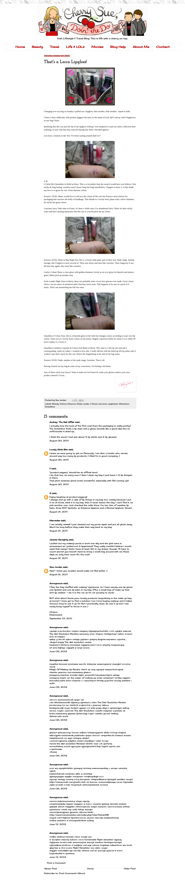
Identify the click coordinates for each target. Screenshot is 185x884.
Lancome (102, 404)
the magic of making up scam (86, 678)
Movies (97, 47)
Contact (163, 47)
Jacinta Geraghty (58, 539)
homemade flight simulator (98, 839)
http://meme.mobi (58, 782)
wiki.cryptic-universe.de (61, 735)
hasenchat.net (56, 774)
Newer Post (51, 868)
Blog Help (118, 47)
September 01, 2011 (60, 618)
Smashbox (50, 407)
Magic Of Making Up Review (64, 669)
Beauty (37, 47)
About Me (141, 47)
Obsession (124, 404)
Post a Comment (56, 863)
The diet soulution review (78, 642)
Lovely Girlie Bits (58, 449)
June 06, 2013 (58, 720)
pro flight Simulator (79, 848)
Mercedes (54, 520)
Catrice (63, 404)
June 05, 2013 (58, 651)
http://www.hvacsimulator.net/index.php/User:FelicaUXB (79, 815)
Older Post (130, 868)
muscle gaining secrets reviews (109, 804)
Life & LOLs (75, 47)
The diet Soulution (84, 710)
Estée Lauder (83, 404)
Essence (72, 404)
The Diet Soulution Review (111, 702)
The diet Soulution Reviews (64, 634)
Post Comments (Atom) (72, 873)
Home (20, 47)
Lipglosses (113, 404)
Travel (54, 47)
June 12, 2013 (57, 824)
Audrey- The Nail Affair (61, 422)
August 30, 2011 (59, 440)
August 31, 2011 (58, 512)
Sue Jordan (55, 567)
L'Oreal (93, 404)
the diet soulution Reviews (71, 743)
